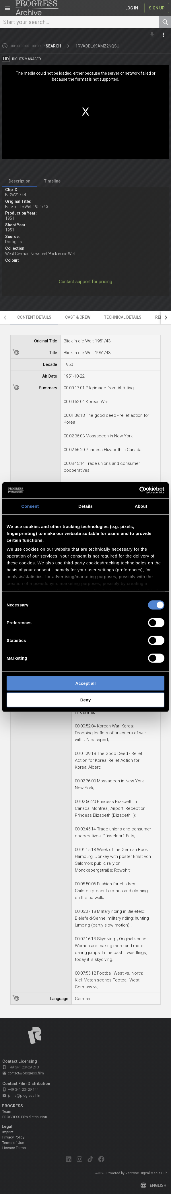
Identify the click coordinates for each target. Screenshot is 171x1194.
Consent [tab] (30, 505)
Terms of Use (13, 1143)
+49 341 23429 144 (20, 1089)
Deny (85, 699)
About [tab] (141, 505)
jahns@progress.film (21, 1095)
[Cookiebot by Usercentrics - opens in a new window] (139, 490)
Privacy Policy (13, 1137)
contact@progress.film (23, 1073)
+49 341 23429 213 (20, 1067)
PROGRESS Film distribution (24, 1117)
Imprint (7, 1132)
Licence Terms (14, 1148)
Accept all (85, 683)
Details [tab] (85, 505)
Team (6, 1112)
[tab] (19, 181)
